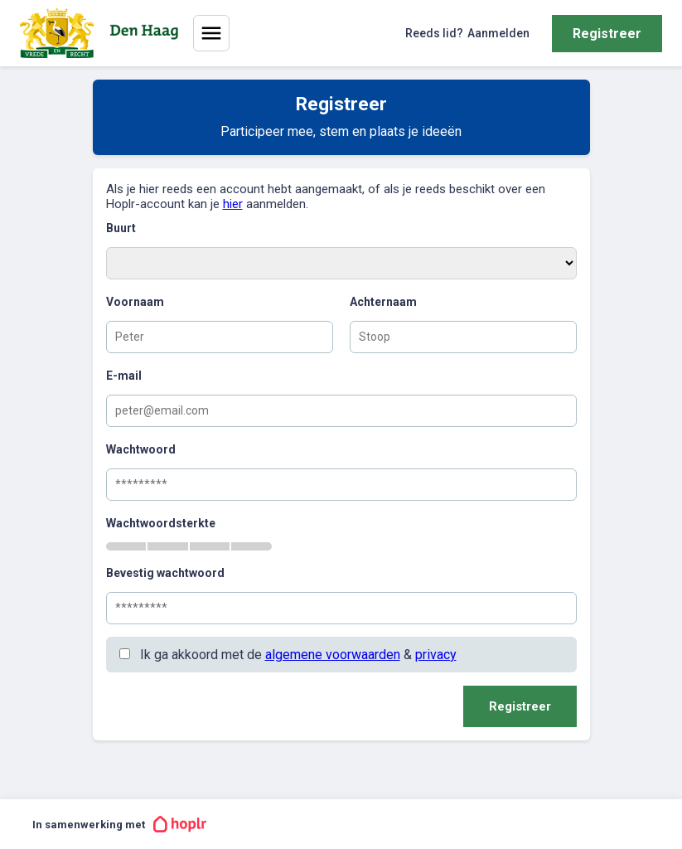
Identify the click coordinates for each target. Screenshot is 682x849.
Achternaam (383, 301)
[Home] (102, 33)
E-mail (124, 375)
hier (233, 203)
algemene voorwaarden (332, 654)
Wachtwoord (141, 449)
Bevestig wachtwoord (165, 573)
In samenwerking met (119, 824)
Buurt (121, 228)
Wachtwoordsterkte (160, 523)
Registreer (607, 33)
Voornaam (135, 301)
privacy (436, 654)
